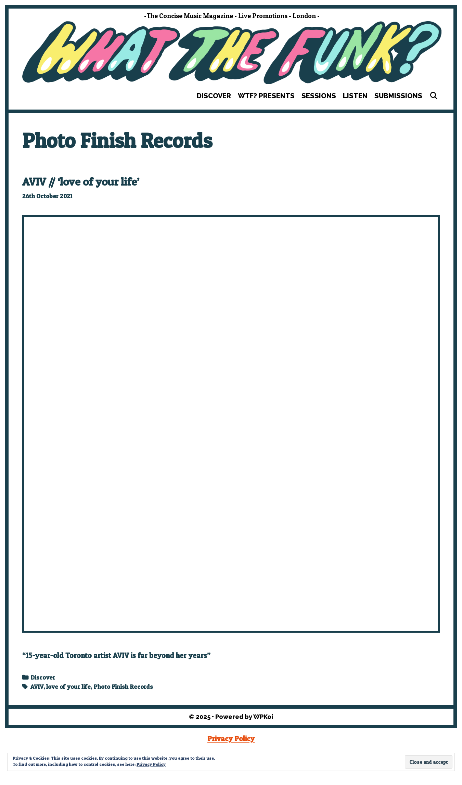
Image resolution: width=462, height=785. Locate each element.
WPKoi (263, 716)
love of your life (68, 686)
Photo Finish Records (123, 686)
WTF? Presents (266, 96)
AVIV (36, 686)
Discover (214, 96)
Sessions (318, 96)
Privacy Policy (231, 738)
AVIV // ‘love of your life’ (80, 181)
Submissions (398, 96)
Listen (355, 96)
